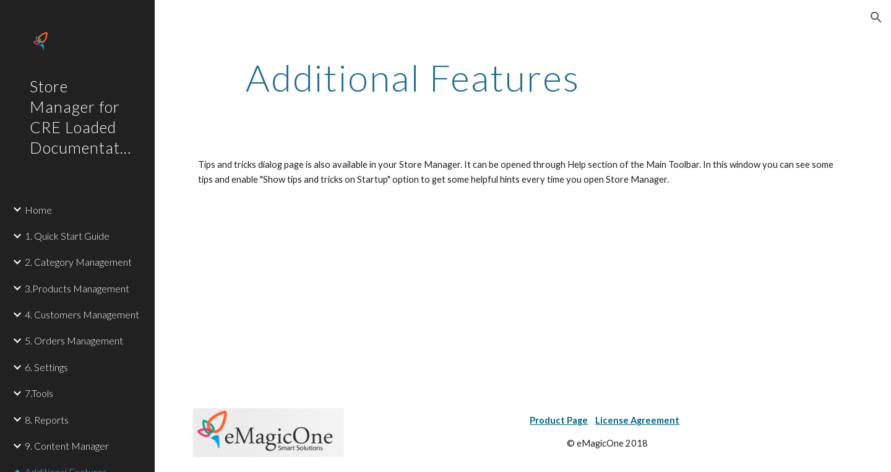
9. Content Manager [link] (67, 446)
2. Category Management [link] (78, 262)
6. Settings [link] (46, 367)
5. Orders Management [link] (74, 340)
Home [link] (38, 210)
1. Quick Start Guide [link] (67, 236)
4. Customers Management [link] (82, 314)
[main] (413, 77)
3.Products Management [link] (77, 288)
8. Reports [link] (47, 420)
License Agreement (637, 420)
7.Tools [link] (39, 393)
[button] (876, 17)
